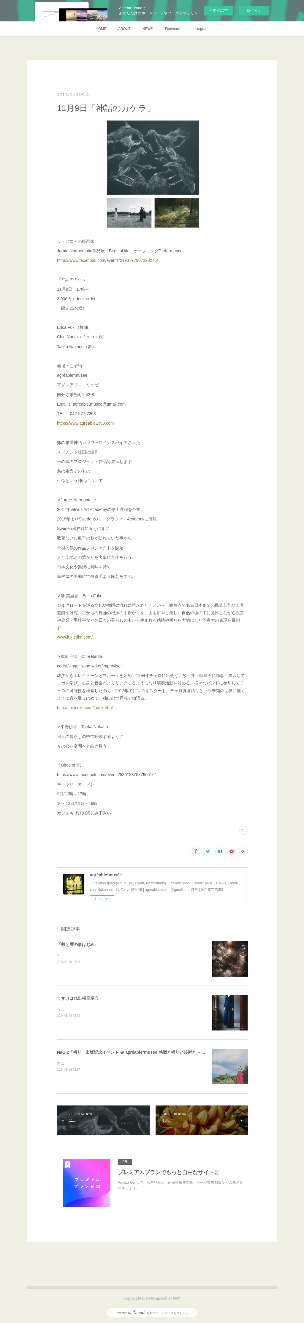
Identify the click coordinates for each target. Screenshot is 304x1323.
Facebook (173, 29)
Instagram (200, 29)
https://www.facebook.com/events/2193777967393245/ (107, 260)
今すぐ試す (218, 10)
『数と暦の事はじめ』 (78, 944)
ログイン (254, 10)
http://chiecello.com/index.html (85, 707)
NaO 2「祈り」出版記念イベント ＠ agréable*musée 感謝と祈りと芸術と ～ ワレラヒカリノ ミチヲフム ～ (158, 1052)
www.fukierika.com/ (75, 637)
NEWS (147, 29)
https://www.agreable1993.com (85, 423)
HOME (101, 29)
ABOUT (124, 29)
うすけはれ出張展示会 (78, 998)
